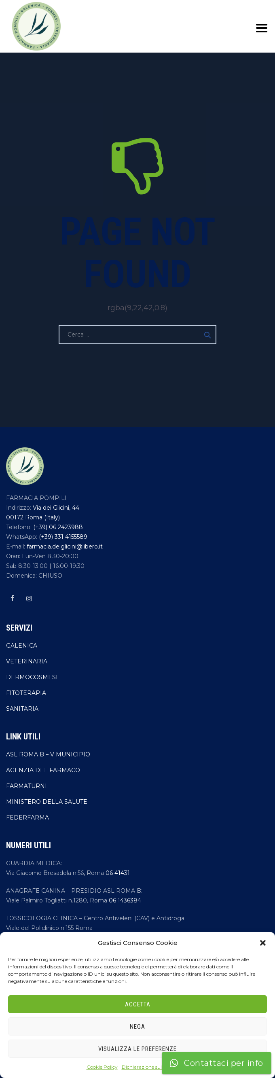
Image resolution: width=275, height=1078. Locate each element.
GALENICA (21, 645)
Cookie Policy (102, 1067)
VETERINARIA (26, 661)
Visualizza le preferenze (137, 1049)
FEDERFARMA (27, 817)
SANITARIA (22, 708)
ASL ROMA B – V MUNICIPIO (48, 754)
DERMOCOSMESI (32, 677)
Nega (137, 1026)
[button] (263, 943)
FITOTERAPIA (26, 693)
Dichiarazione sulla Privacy (153, 1067)
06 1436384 (125, 900)
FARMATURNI (26, 786)
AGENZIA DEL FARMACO (43, 770)
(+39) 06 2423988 (57, 527)
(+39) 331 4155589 (62, 536)
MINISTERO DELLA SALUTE (46, 801)
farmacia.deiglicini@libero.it (64, 546)
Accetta (137, 1004)
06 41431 (118, 873)
